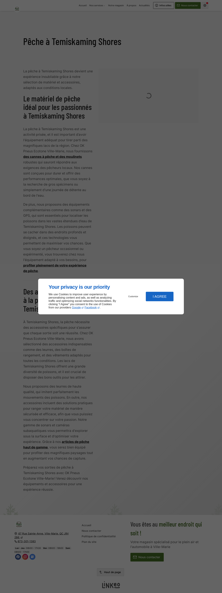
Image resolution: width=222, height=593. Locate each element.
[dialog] (111, 297)
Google (76, 307)
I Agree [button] (159, 296)
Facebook (91, 307)
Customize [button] (133, 296)
